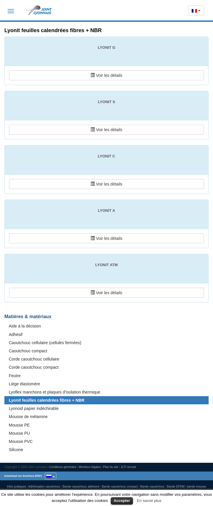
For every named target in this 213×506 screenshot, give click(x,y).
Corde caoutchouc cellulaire (34, 359)
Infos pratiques (16, 486)
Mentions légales (90, 467)
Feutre (14, 375)
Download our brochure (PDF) (23, 475)
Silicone (16, 449)
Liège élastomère (24, 384)
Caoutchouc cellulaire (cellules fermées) (45, 342)
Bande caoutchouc (152, 486)
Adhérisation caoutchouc (44, 486)
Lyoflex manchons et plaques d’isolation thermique (54, 392)
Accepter (122, 500)
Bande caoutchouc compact (120, 486)
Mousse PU (19, 433)
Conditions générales (62, 467)
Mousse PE (19, 425)
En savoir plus (149, 500)
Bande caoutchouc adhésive (81, 486)
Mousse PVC (21, 441)
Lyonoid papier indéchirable (34, 408)
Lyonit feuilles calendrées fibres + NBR (46, 400)
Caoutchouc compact (28, 351)
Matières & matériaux (27, 316)
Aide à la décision (25, 326)
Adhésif (15, 334)
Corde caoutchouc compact (33, 367)
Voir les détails (106, 75)
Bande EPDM (176, 486)
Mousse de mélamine (28, 416)
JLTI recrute (128, 467)
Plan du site (110, 467)
